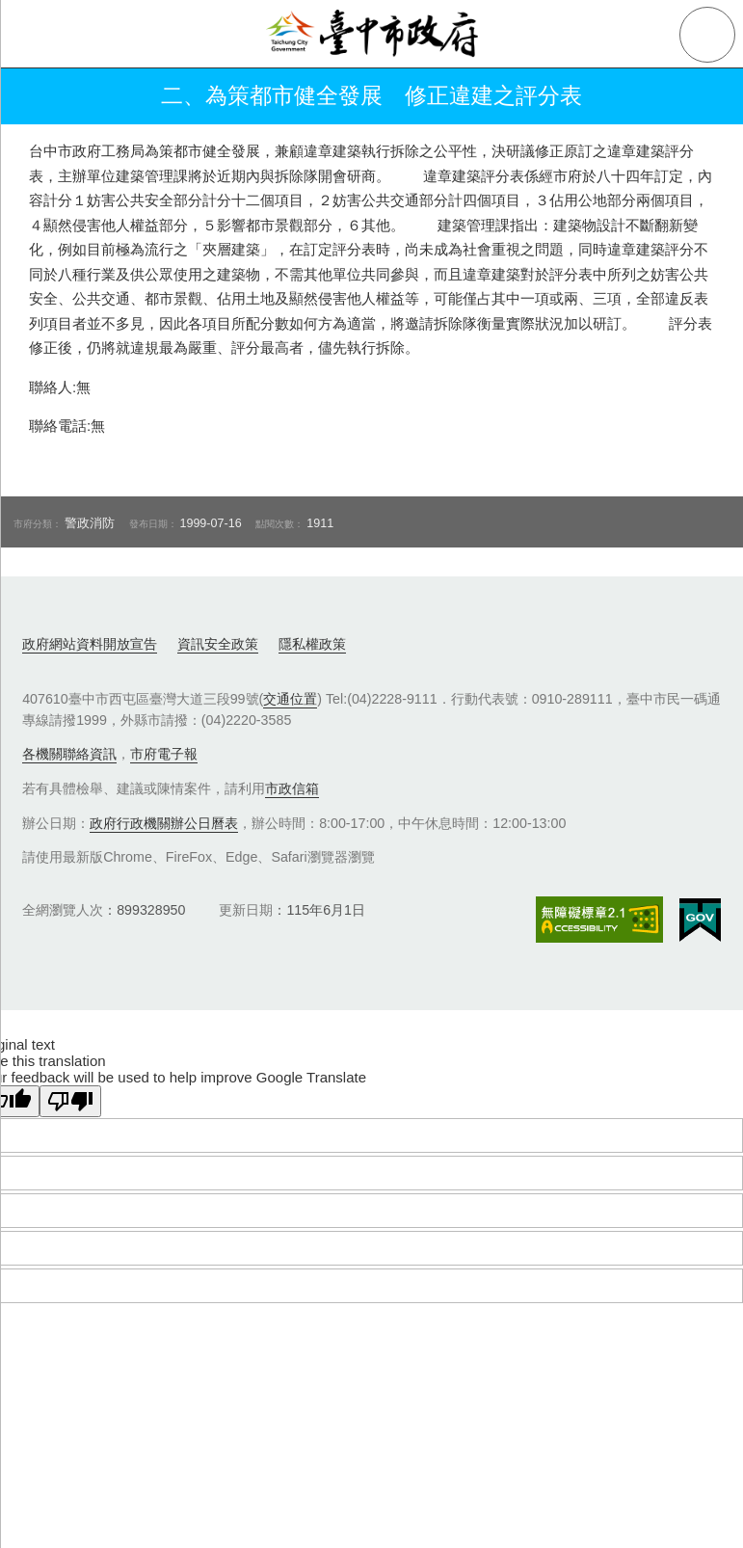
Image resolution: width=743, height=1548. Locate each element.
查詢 (707, 35)
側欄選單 (35, 35)
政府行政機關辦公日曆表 (164, 823)
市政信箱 (292, 788)
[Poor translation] (70, 1101)
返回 (40, 96)
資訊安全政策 (217, 644)
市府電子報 (164, 753)
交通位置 (290, 699)
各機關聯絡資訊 (69, 753)
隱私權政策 (312, 644)
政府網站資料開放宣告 (89, 644)
